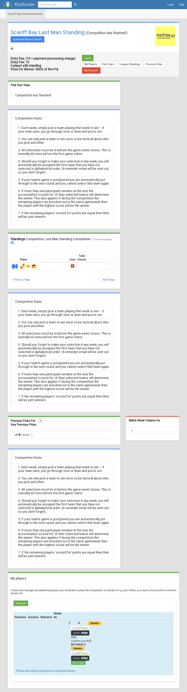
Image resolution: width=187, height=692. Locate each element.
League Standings (130, 64)
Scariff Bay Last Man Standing (48, 32)
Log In (87, 58)
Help (181, 4)
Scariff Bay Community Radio (25, 13)
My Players (90, 64)
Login (170, 4)
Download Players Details (27, 39)
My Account (91, 70)
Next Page (109, 279)
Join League (78, 662)
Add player (21, 603)
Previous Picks (154, 64)
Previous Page (21, 279)
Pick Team (108, 64)
